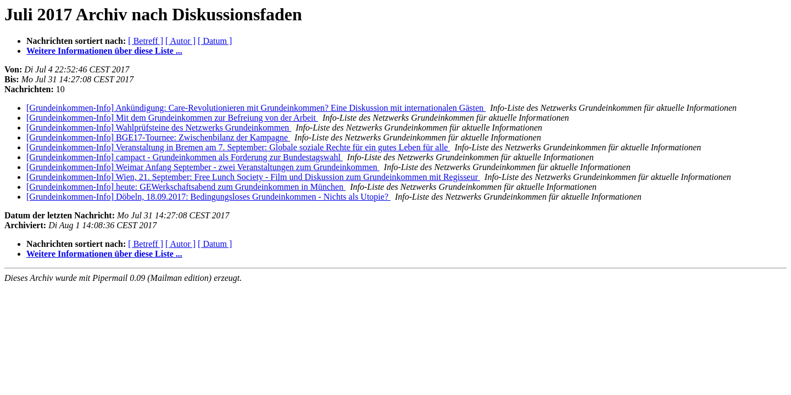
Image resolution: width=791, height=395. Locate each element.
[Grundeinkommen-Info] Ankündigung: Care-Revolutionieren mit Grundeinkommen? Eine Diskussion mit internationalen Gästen (256, 107)
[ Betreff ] (145, 41)
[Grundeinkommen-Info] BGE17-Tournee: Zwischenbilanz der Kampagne (158, 137)
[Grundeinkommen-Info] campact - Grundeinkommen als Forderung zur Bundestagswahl (184, 157)
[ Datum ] (215, 41)
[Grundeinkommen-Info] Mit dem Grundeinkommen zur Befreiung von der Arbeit (172, 117)
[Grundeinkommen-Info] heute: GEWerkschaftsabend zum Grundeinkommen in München (186, 186)
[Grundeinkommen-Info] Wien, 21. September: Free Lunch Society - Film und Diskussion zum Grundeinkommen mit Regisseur (253, 177)
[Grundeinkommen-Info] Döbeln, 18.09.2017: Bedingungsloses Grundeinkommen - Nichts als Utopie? (208, 196)
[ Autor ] (180, 41)
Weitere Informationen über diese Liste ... (104, 50)
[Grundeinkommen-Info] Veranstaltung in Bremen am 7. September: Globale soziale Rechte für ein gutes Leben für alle (238, 147)
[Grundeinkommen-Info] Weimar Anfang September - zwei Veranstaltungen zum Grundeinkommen (203, 167)
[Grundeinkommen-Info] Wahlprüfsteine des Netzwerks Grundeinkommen (158, 127)
